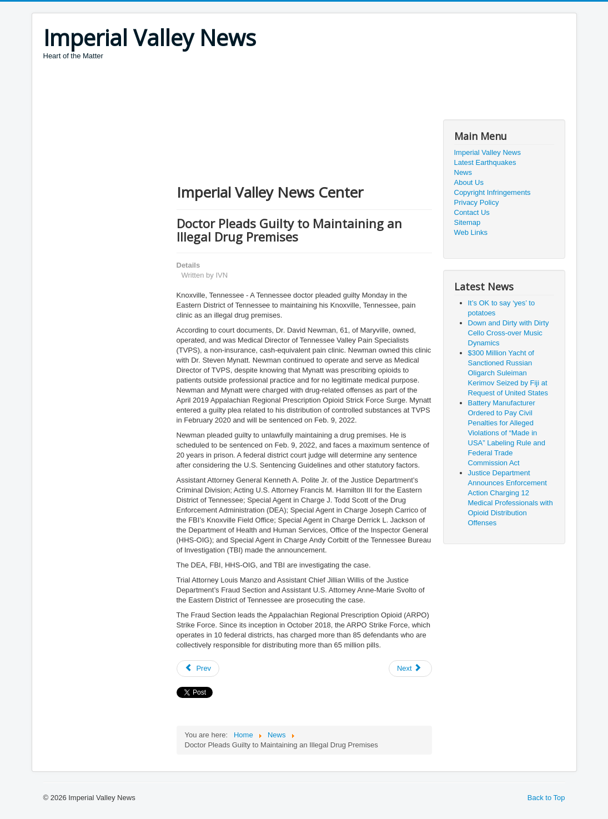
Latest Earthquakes (485, 162)
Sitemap (467, 222)
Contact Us (472, 212)
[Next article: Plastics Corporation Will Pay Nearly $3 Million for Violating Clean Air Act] (410, 668)
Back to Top (546, 797)
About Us (469, 182)
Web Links (471, 232)
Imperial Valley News (487, 152)
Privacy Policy (476, 202)
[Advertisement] (245, 92)
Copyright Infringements (492, 192)
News (463, 172)
